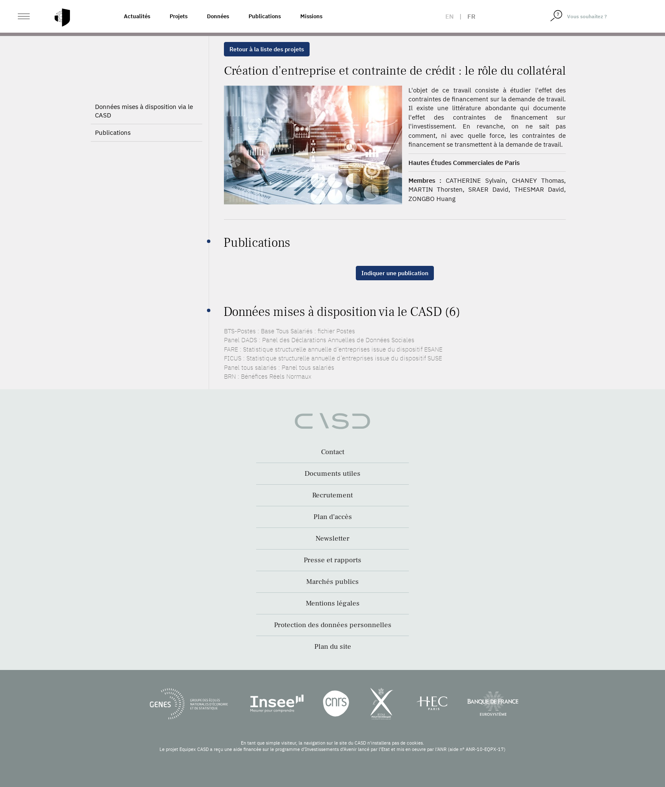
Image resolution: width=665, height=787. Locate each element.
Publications (265, 16)
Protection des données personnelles (332, 625)
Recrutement (332, 495)
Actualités (137, 16)
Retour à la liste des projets (266, 49)
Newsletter (332, 538)
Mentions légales (333, 603)
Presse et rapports (332, 560)
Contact (332, 452)
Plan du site (332, 646)
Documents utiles (332, 473)
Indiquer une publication (394, 273)
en (449, 16)
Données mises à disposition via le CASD (144, 111)
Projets (178, 16)
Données (218, 16)
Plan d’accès (332, 517)
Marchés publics (332, 581)
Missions (311, 16)
